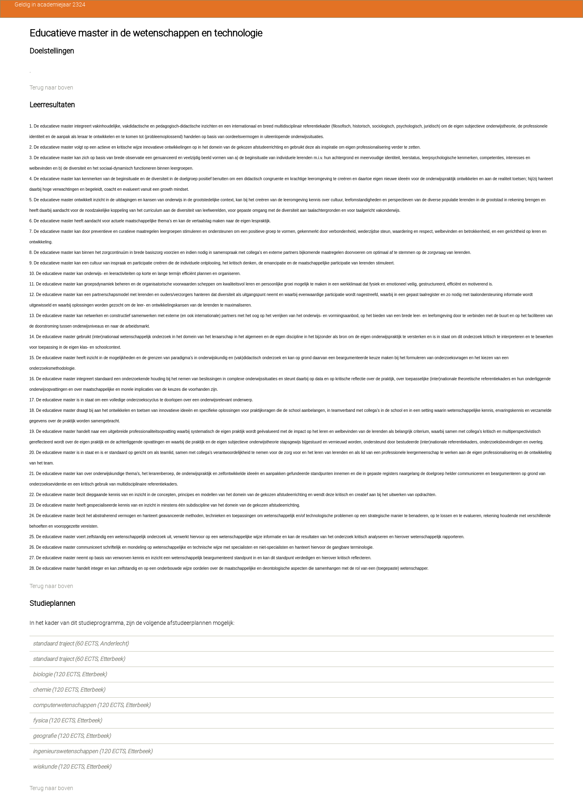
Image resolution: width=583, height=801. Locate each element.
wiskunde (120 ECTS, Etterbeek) (72, 766)
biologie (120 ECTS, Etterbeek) (70, 674)
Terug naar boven (51, 87)
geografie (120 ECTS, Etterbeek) (72, 736)
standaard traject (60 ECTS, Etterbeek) (79, 659)
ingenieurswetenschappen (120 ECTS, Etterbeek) (93, 751)
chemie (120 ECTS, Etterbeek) (69, 689)
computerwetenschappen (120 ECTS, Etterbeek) (92, 705)
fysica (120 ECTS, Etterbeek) (67, 720)
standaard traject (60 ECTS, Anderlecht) (81, 643)
